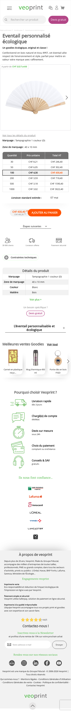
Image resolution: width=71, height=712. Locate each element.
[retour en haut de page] (32, 706)
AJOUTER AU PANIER (45, 212)
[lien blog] (11, 663)
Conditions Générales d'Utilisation (54, 679)
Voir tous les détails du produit (19, 135)
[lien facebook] (47, 663)
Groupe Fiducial (37, 671)
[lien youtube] (59, 663)
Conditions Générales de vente (17, 682)
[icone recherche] (6, 20)
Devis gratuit (58, 19)
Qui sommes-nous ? (9, 679)
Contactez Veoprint (35, 685)
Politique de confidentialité (55, 682)
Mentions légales (29, 679)
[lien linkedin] (35, 663)
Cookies (37, 682)
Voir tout (52, 344)
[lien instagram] (23, 663)
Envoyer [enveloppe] (59, 644)
